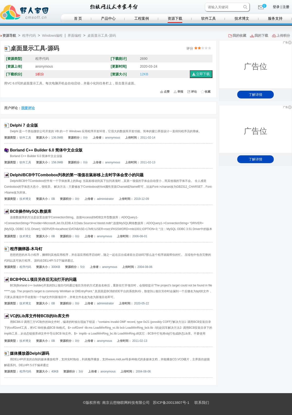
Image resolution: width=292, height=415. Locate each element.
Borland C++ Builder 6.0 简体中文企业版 (46, 150)
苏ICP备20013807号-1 (171, 402)
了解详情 (255, 95)
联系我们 (201, 402)
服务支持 (275, 18)
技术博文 (242, 18)
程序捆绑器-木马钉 (26, 249)
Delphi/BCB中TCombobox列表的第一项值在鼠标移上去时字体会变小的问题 (77, 175)
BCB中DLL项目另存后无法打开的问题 (43, 279)
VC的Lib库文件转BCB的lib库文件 (39, 316)
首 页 (78, 18)
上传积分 (283, 35)
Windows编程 (52, 35)
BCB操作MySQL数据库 (30, 211)
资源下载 (175, 18)
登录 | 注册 (281, 7)
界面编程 (74, 35)
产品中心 (108, 18)
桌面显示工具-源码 (101, 35)
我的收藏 (239, 35)
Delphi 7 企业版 (24, 125)
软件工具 (208, 18)
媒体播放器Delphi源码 (29, 353)
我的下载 (261, 35)
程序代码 (29, 35)
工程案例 (141, 18)
